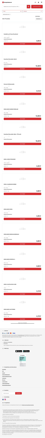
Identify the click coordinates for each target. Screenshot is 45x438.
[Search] (28, 6)
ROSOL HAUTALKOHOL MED (10, 284)
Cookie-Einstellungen (5, 383)
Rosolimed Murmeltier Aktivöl (10, 59)
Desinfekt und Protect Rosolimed (11, 34)
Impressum (4, 378)
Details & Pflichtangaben (8, 39)
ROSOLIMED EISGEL (8, 209)
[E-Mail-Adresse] (8, 393)
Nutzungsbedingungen (6, 374)
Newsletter (4, 369)
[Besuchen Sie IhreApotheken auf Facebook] (3, 399)
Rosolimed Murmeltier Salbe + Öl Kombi (12, 134)
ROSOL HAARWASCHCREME (10, 184)
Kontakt (3, 373)
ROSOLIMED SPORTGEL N (9, 259)
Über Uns (3, 380)
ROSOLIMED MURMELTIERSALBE (11, 109)
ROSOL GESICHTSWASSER (9, 159)
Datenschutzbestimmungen (6, 376)
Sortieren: (37, 16)
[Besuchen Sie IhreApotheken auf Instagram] (5, 399)
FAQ (3, 371)
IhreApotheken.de (21, 335)
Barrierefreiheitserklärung (6, 385)
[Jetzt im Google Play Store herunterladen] (26, 351)
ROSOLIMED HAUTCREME (9, 309)
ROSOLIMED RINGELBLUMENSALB (11, 234)
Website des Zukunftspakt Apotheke (28, 405)
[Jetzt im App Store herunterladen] (18, 351)
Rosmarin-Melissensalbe (9, 84)
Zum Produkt (22, 43)
